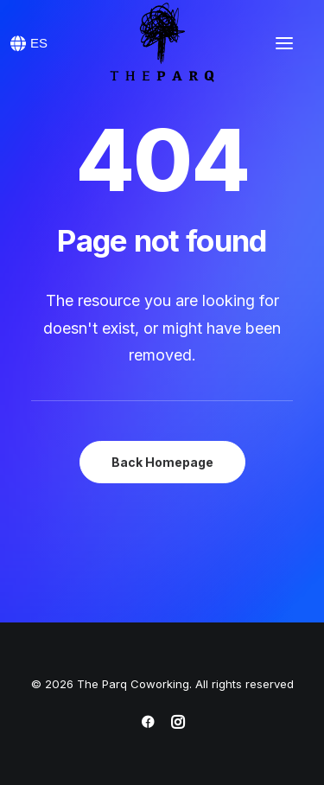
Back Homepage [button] (162, 462)
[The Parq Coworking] (162, 43)
